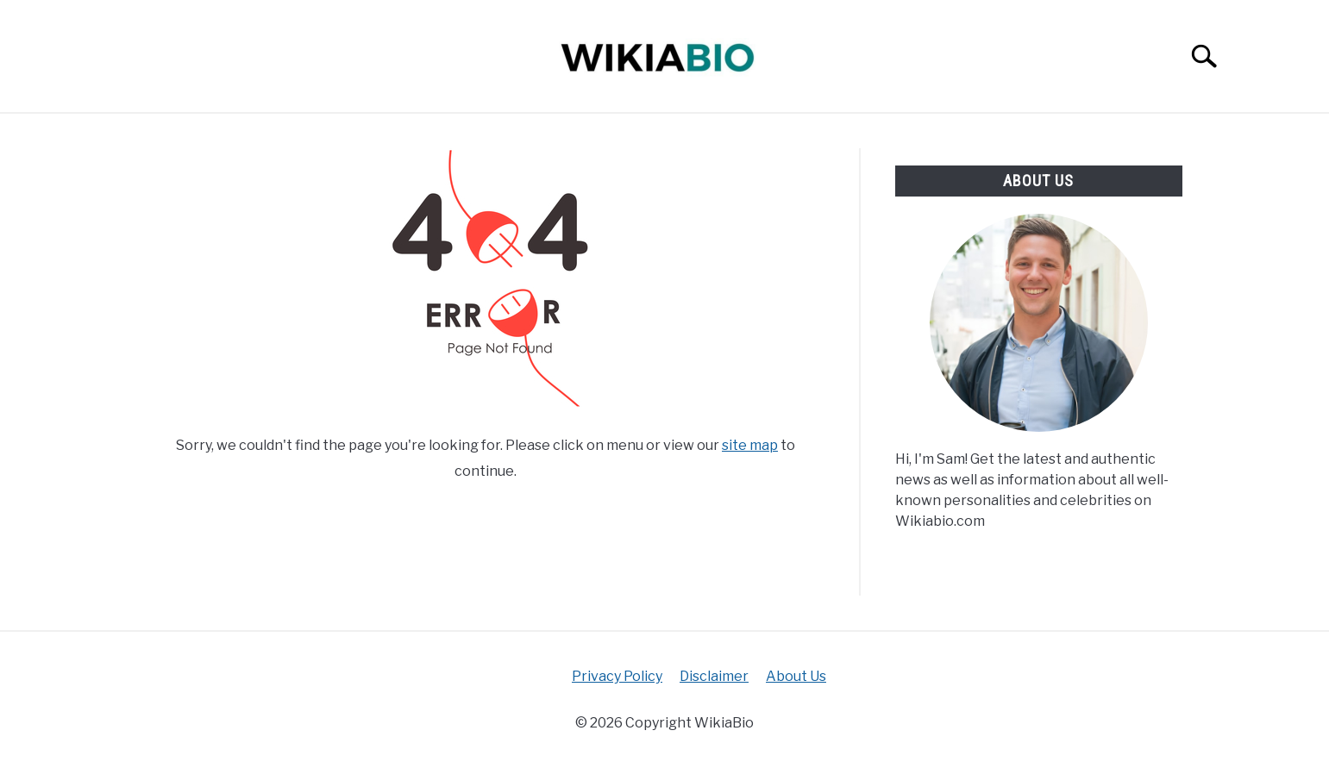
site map (750, 445)
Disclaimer (714, 676)
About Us (796, 676)
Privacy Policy (617, 676)
